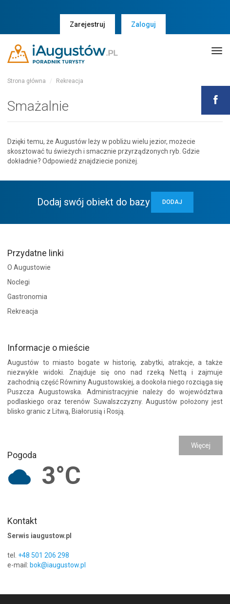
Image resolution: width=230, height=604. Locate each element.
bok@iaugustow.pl (58, 565)
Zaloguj (143, 24)
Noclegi (18, 282)
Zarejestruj (87, 24)
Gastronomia (27, 297)
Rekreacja (69, 81)
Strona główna (26, 81)
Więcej (201, 445)
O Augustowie (29, 267)
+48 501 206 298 (43, 555)
